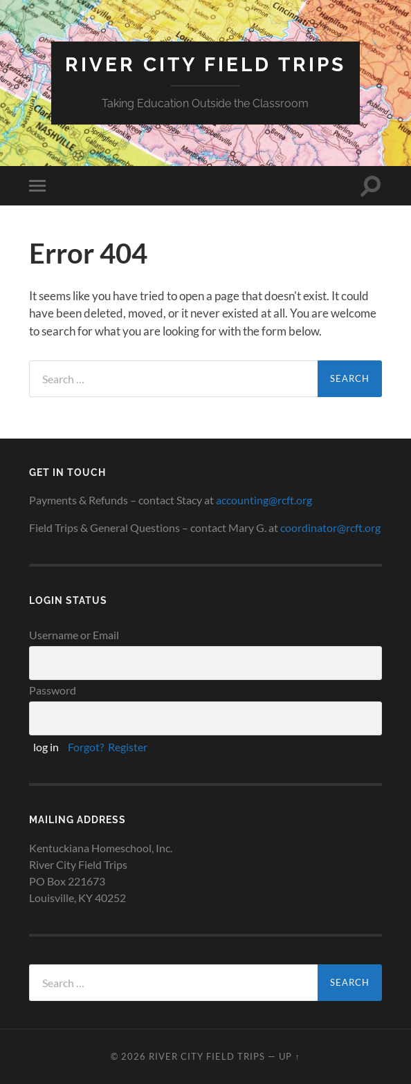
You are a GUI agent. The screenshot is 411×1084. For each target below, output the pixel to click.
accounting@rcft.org (264, 499)
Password (52, 690)
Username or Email (74, 634)
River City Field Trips (205, 64)
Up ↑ (289, 1056)
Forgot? (86, 746)
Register (127, 746)
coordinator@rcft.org (330, 527)
